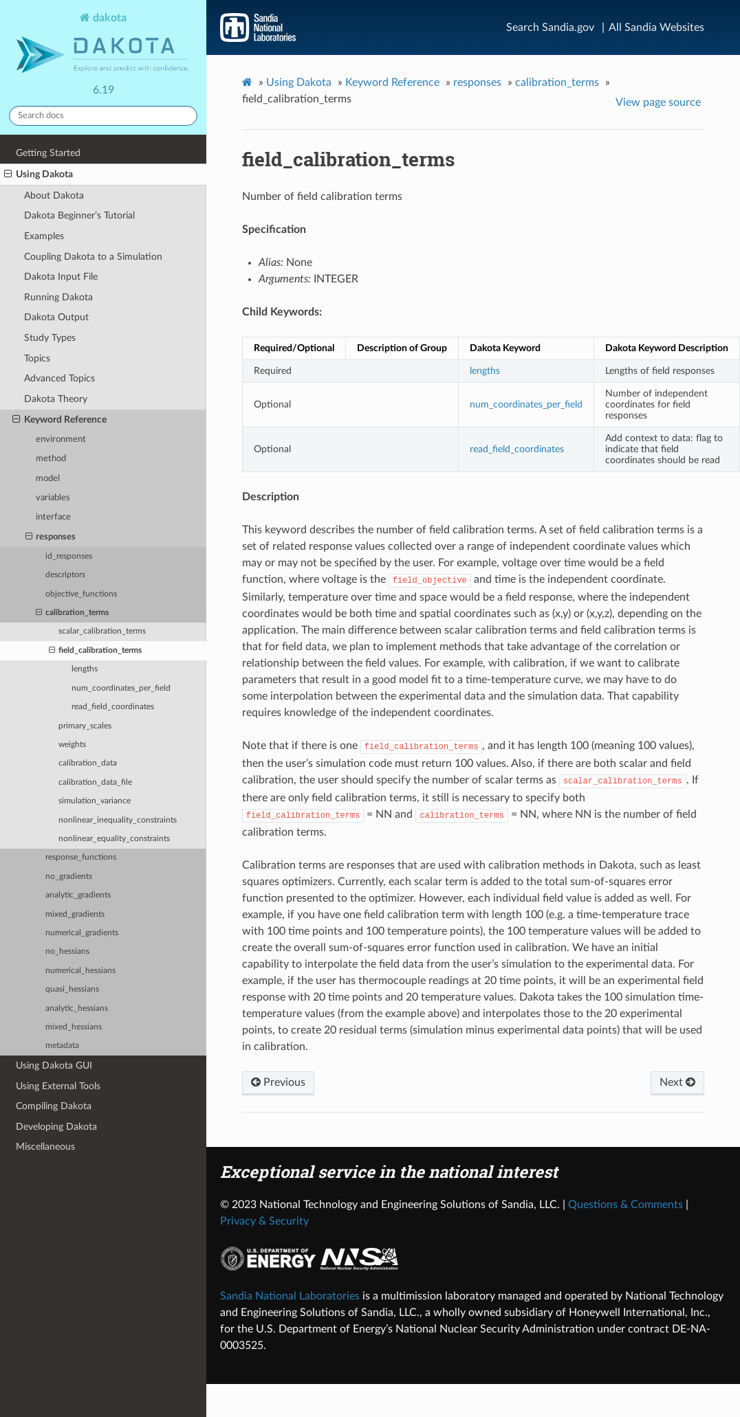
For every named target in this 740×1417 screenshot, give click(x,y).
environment (61, 439)
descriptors (65, 575)
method (51, 458)
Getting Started (48, 153)
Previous (278, 1082)
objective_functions (81, 594)
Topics (37, 358)
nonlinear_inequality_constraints (117, 820)
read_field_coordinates (113, 707)
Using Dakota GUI (54, 1065)
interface (53, 517)
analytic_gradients (78, 895)
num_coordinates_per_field (121, 688)
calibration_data (87, 763)
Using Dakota (38, 174)
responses (50, 537)
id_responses (68, 556)
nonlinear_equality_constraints (114, 839)
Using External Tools (58, 1086)
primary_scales (84, 726)
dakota (103, 44)
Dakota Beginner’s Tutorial (79, 215)
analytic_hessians (76, 1008)
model (48, 478)
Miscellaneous (45, 1146)
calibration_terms (72, 613)
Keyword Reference (59, 420)
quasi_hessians (72, 989)
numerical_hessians (80, 970)
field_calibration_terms (95, 651)
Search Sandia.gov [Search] (550, 27)
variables (53, 497)
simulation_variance (94, 801)
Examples (44, 236)
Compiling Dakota (53, 1106)
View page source (658, 102)
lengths (85, 669)
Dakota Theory (55, 399)
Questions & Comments (625, 1204)
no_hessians (67, 951)
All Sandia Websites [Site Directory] (656, 27)
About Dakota (54, 195)
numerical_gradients (81, 933)
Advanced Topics (59, 378)
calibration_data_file (95, 782)
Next (677, 1082)
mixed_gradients (75, 914)
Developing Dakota (56, 1127)
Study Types (50, 338)
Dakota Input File (61, 276)
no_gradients (68, 876)
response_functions (80, 857)
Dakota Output (56, 317)
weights (72, 744)
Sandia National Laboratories (290, 1296)
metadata (62, 1045)
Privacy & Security (264, 1221)
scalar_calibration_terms (102, 631)
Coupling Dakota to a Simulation (93, 257)
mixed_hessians (73, 1027)
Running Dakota (58, 297)
